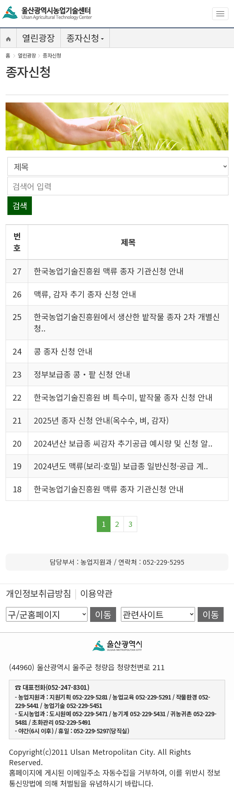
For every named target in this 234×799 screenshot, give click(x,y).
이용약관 (96, 593)
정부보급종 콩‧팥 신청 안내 (82, 374)
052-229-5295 (163, 562)
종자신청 (85, 37)
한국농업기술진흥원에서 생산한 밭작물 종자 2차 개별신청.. (127, 322)
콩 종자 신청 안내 (63, 351)
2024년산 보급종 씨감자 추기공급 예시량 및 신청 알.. (123, 443)
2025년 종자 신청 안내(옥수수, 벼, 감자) (101, 420)
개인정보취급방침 (38, 593)
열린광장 (38, 37)
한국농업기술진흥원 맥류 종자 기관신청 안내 (109, 271)
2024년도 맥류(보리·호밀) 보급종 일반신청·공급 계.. (121, 466)
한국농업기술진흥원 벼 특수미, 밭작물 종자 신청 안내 (123, 397)
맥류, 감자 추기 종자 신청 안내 (85, 294)
